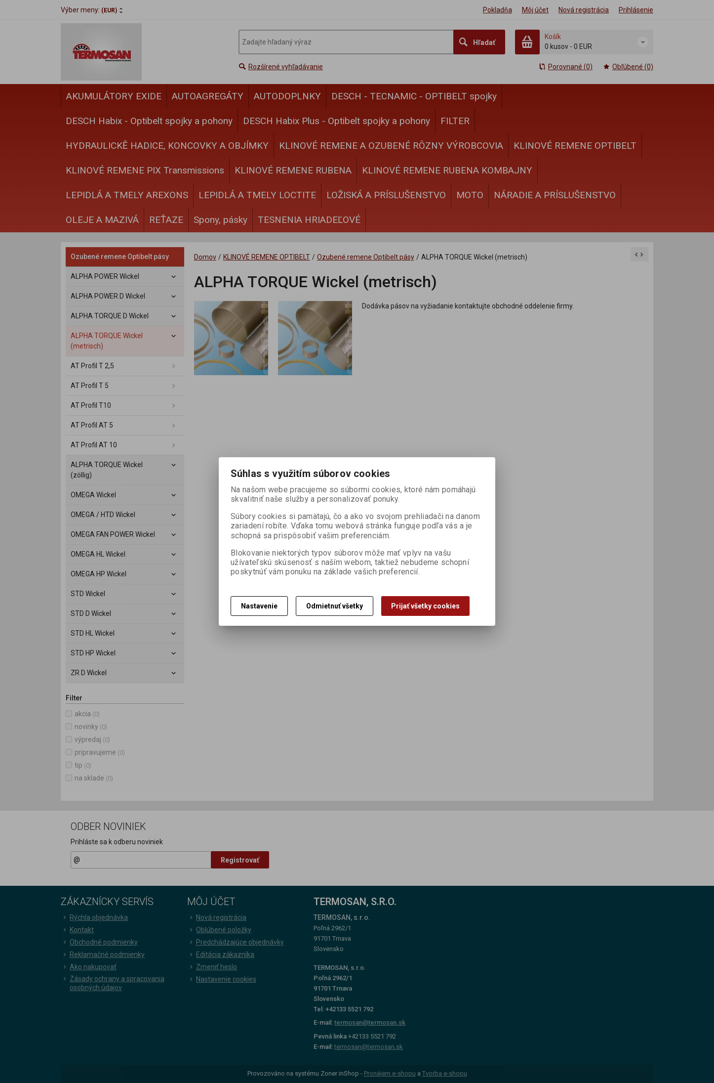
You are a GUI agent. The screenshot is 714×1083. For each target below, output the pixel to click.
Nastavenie (259, 606)
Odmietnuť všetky (334, 606)
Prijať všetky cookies (425, 606)
